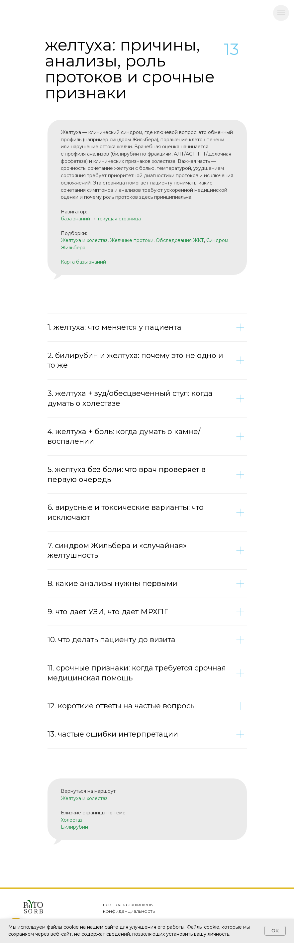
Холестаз (71, 820)
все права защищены (128, 904)
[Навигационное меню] (281, 13)
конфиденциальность (129, 911)
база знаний (75, 219)
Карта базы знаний (83, 262)
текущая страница (119, 219)
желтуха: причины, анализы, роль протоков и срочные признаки (130, 68)
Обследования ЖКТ (180, 240)
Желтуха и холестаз (84, 240)
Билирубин (74, 827)
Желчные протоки (131, 240)
